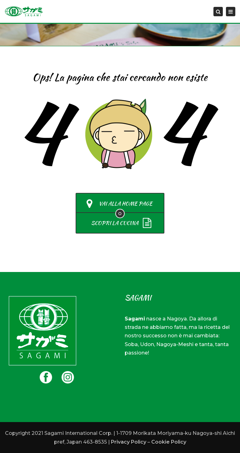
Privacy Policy (128, 442)
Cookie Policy (168, 442)
